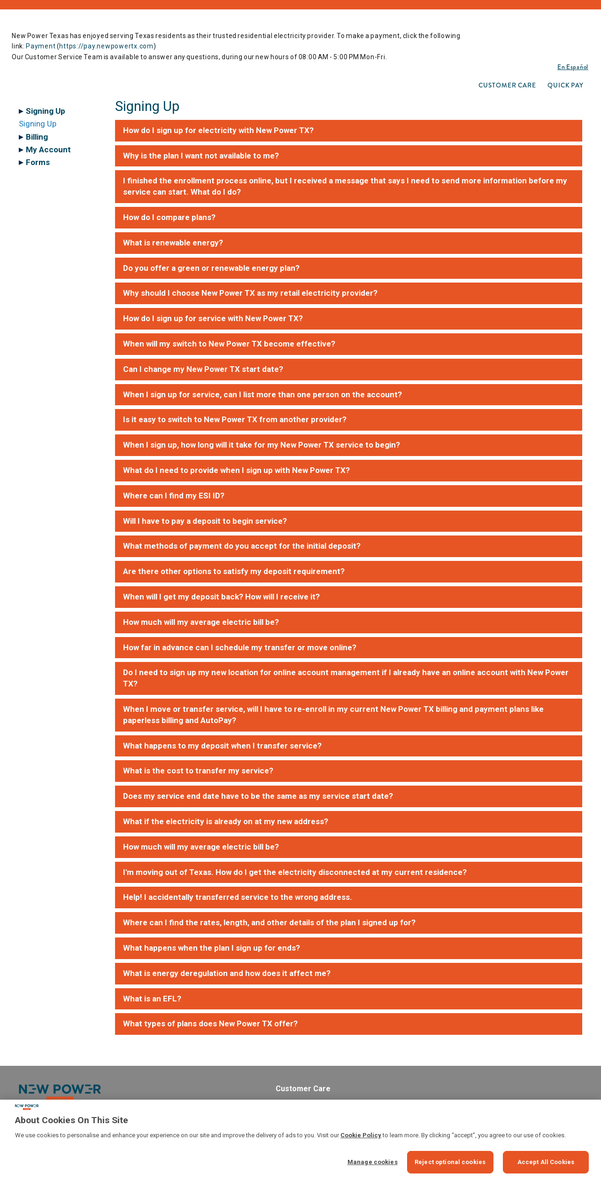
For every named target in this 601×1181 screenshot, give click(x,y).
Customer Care (507, 85)
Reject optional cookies (450, 1161)
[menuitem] (507, 85)
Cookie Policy (360, 1135)
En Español (572, 66)
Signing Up (37, 123)
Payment (40, 46)
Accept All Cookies (545, 1161)
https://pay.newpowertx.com (106, 46)
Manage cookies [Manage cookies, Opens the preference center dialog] (372, 1161)
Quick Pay (565, 85)
